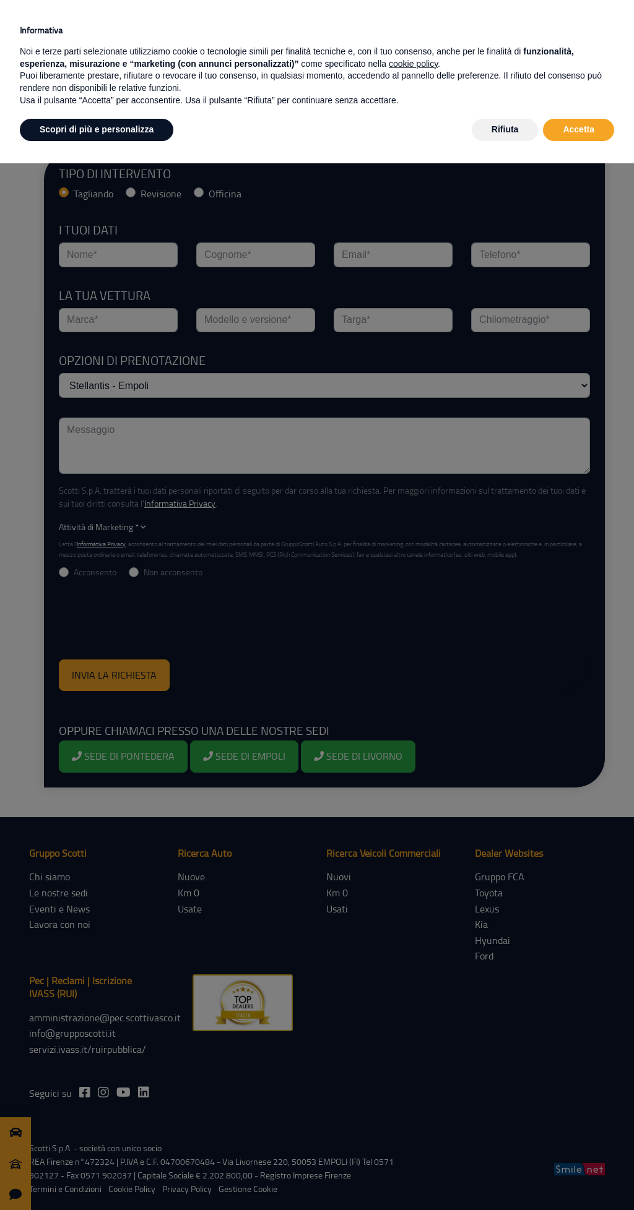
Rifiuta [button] (505, 129)
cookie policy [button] (413, 64)
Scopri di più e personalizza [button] (97, 129)
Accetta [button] (578, 129)
